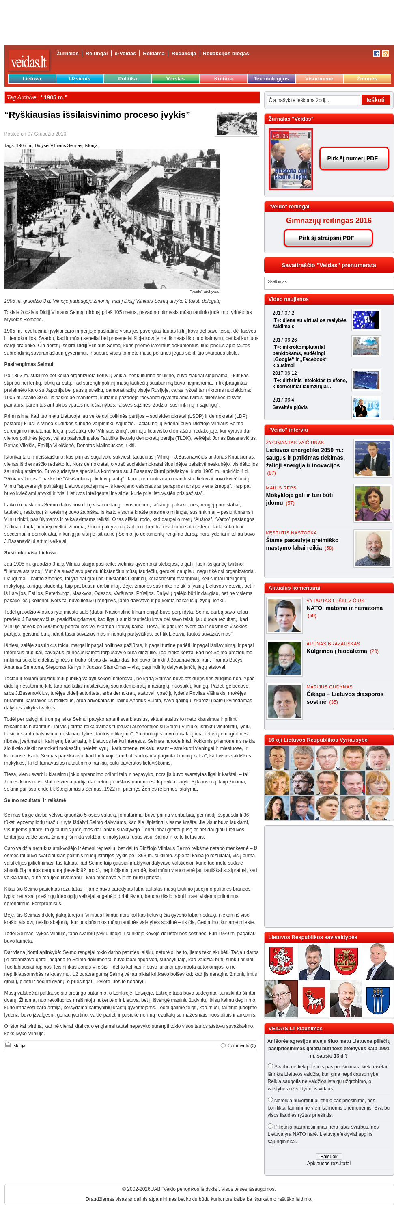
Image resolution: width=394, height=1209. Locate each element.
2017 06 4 (283, 400)
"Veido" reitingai (289, 206)
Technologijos (271, 79)
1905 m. (24, 145)
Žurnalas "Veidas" (291, 119)
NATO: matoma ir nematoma (345, 608)
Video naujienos (289, 299)
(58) (329, 548)
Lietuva (32, 79)
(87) (271, 473)
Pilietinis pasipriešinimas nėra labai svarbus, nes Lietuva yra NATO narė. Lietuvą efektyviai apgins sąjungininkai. (323, 1134)
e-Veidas (125, 53)
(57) (290, 503)
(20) (374, 651)
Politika (127, 79)
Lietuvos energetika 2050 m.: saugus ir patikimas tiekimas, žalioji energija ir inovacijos (305, 458)
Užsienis (79, 79)
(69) (312, 616)
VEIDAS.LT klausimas (296, 1028)
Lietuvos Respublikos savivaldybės (313, 937)
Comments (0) (242, 1045)
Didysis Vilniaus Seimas (58, 145)
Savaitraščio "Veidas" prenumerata (329, 265)
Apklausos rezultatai (329, 1163)
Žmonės (367, 79)
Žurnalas (68, 53)
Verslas (175, 79)
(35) (333, 702)
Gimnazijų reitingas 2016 (329, 220)
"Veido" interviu (288, 430)
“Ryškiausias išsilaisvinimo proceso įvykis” (97, 115)
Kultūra (223, 79)
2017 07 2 (283, 313)
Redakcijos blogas (226, 53)
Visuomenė (319, 79)
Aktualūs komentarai (295, 588)
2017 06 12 (285, 373)
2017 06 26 (285, 340)
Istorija (90, 145)
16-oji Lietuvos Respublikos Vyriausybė (318, 740)
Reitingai (97, 53)
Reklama (153, 53)
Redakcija (184, 53)
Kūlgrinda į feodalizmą (338, 651)
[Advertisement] (325, 876)
